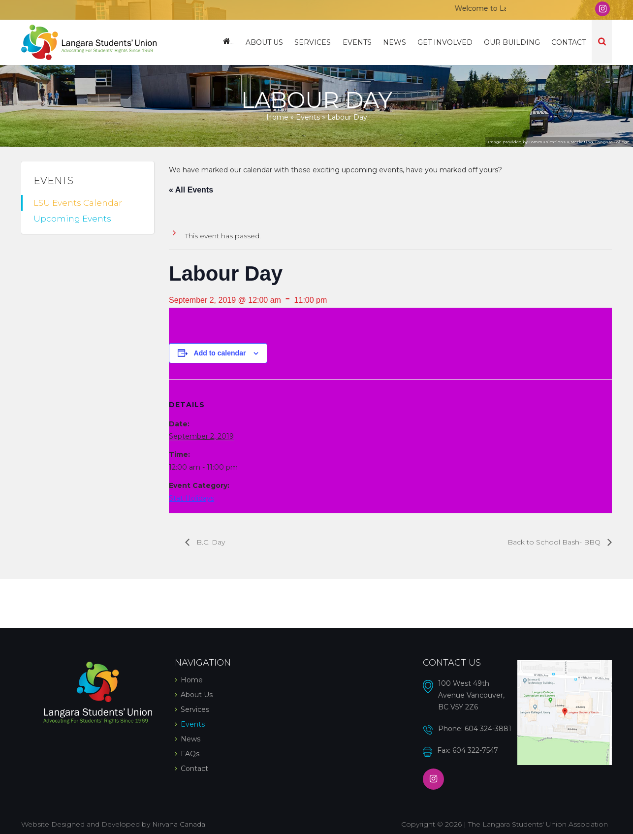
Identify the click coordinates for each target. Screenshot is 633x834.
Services (316, 42)
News (396, 42)
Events (359, 42)
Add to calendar (220, 353)
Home (234, 42)
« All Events (191, 190)
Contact (569, 42)
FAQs (190, 753)
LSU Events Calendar (77, 203)
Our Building (513, 42)
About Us (268, 42)
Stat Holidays (191, 498)
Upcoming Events (72, 219)
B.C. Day (209, 542)
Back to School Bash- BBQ (554, 542)
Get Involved (446, 42)
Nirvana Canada (178, 824)
